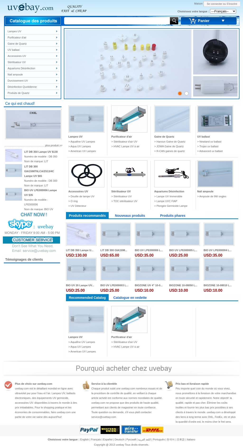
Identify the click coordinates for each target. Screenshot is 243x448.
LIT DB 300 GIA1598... (113, 250)
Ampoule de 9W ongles (212, 196)
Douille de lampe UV (82, 196)
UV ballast (13, 49)
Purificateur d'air (17, 37)
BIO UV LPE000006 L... (149, 250)
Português (159, 439)
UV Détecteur (78, 205)
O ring (74, 201)
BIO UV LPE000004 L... (218, 250)
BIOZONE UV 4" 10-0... (149, 285)
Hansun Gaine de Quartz (170, 141)
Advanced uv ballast (211, 151)
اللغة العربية (144, 439)
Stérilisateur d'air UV (125, 141)
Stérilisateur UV (17, 62)
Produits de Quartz (18, 93)
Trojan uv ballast (208, 146)
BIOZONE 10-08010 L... (218, 285)
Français (96, 439)
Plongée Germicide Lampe (171, 205)
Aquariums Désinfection (21, 68)
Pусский (131, 439)
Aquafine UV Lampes (82, 141)
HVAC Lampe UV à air (126, 146)
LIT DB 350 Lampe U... (79, 250)
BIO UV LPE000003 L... (114, 285)
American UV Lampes (83, 151)
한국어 (171, 439)
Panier (204, 21)
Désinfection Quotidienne (22, 86)
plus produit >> (53, 145)
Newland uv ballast (210, 141)
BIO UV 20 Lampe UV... (80, 285)
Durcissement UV (18, 80)
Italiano (191, 439)
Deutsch (119, 439)
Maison (198, 3)
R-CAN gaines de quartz (170, 151)
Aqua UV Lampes (80, 146)
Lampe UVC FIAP (166, 201)
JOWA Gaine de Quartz (170, 146)
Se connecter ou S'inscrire (222, 3)
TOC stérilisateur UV (125, 201)
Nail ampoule (15, 74)
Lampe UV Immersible (169, 196)
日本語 (181, 439)
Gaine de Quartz (17, 43)
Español (107, 439)
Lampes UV (14, 31)
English (84, 439)
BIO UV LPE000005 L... (183, 250)
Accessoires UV (17, 56)
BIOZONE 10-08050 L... (183, 285)
